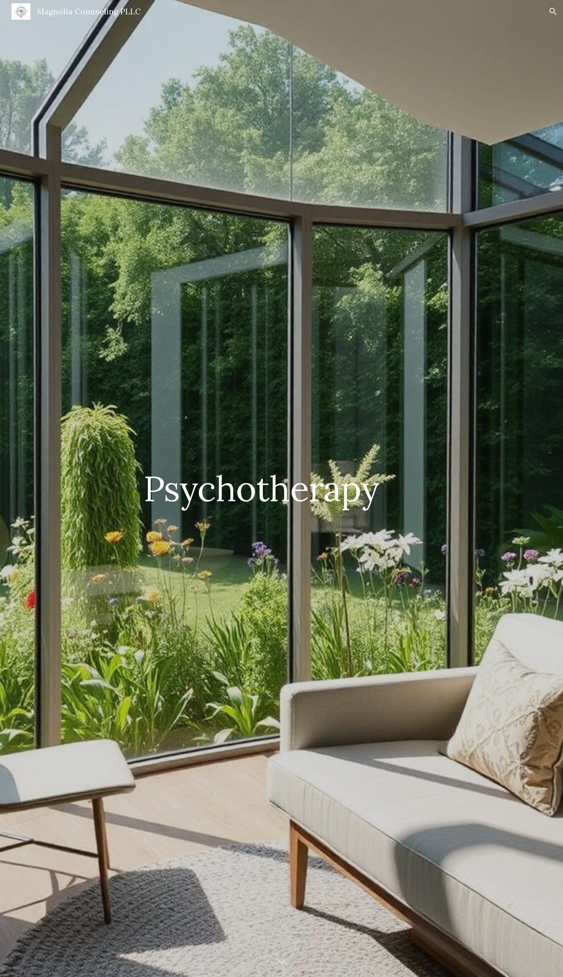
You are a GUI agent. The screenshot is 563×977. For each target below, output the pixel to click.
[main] (261, 488)
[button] (553, 11)
